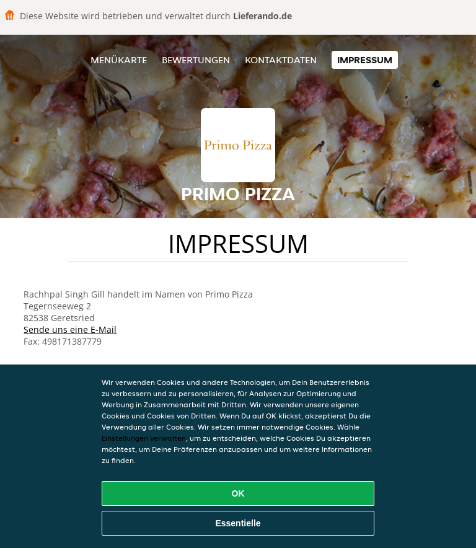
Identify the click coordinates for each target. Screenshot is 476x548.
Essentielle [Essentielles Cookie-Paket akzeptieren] (237, 523)
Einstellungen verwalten (144, 438)
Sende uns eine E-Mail (70, 329)
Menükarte (118, 59)
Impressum (364, 59)
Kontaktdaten (281, 59)
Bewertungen (196, 59)
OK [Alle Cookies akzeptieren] (238, 493)
